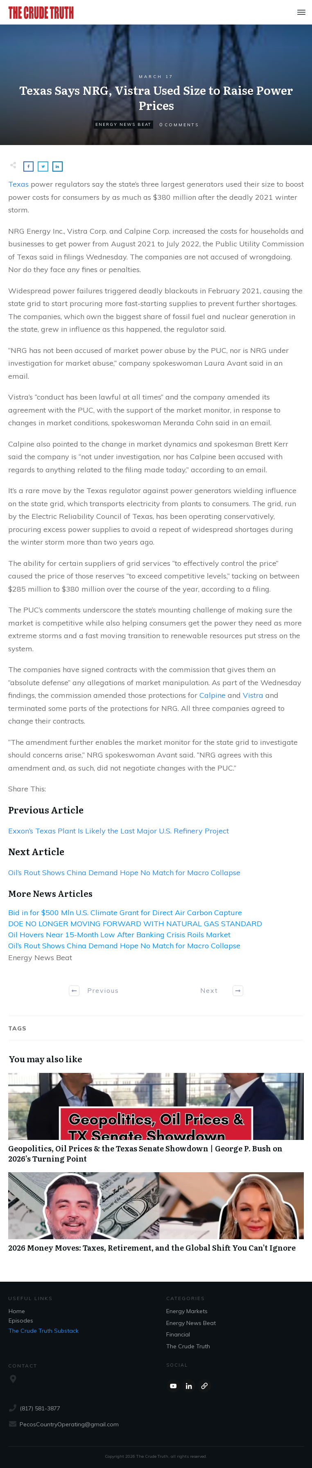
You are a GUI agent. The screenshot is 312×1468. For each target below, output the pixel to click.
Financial (178, 1334)
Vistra (253, 695)
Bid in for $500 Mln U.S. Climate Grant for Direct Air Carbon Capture (125, 912)
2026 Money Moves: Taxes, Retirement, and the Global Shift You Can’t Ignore (156, 1216)
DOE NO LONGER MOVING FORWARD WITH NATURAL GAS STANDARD (135, 923)
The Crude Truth (188, 1346)
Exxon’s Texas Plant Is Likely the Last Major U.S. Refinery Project (118, 831)
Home (17, 1311)
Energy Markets (187, 1311)
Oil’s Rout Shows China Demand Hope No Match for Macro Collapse (124, 872)
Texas (18, 184)
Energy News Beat (123, 124)
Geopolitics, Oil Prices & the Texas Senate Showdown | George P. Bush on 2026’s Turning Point (156, 1122)
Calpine (212, 695)
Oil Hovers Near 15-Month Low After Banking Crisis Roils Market (119, 934)
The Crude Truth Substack (44, 1330)
